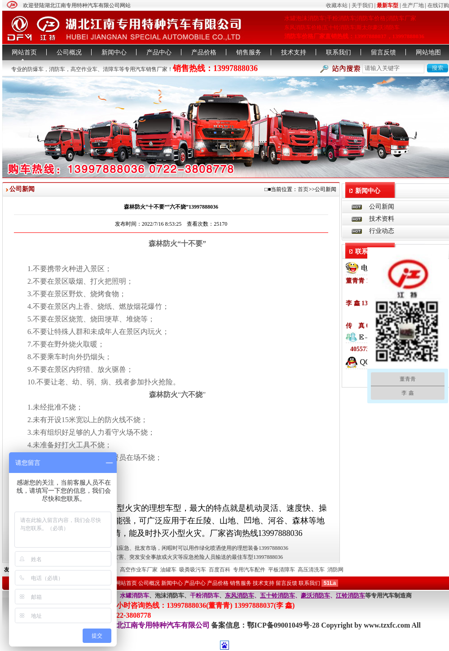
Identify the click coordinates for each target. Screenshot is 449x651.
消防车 (57, 69)
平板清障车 (281, 569)
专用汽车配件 (249, 569)
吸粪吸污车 (192, 569)
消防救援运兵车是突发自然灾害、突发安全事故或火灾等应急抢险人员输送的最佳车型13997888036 (165, 557)
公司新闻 (381, 206)
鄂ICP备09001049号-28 (284, 625)
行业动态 (381, 230)
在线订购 (438, 5)
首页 (303, 189)
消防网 (335, 569)
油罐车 (168, 569)
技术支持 (293, 52)
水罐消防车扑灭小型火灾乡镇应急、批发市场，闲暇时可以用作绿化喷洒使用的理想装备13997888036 (168, 548)
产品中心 (159, 52)
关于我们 (362, 5)
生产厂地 (413, 5)
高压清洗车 (311, 569)
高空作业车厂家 (139, 569)
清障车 (111, 69)
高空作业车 (83, 69)
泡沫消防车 (169, 595)
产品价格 (203, 52)
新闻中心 (114, 52)
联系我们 (338, 52)
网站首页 (24, 52)
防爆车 (35, 69)
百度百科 (219, 569)
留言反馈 (383, 52)
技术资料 (381, 218)
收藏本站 (337, 5)
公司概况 (69, 52)
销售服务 (248, 52)
